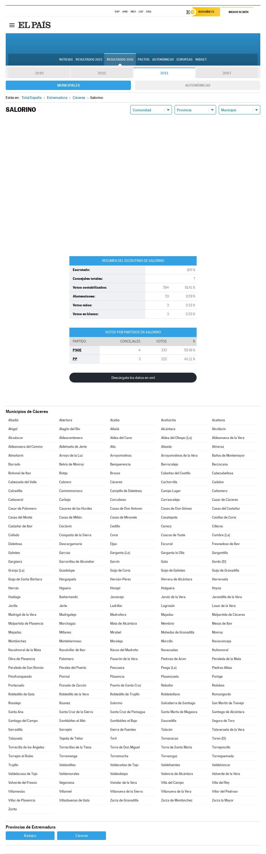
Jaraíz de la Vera (173, 598)
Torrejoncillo (221, 748)
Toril (113, 739)
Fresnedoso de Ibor (226, 545)
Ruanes (64, 704)
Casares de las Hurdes (75, 509)
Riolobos (218, 686)
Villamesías (16, 792)
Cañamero (219, 492)
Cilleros (217, 527)
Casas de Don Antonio (126, 509)
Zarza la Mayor (223, 801)
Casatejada (169, 518)
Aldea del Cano (121, 439)
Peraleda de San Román (26, 668)
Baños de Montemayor (228, 456)
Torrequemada (223, 757)
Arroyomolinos (120, 456)
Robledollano (170, 695)
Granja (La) (16, 571)
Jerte (63, 607)
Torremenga (68, 757)
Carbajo (65, 500)
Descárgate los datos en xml (133, 378)
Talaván (166, 730)
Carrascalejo (170, 500)
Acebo (114, 421)
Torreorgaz (169, 757)
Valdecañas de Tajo (124, 766)
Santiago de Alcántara (228, 713)
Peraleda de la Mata (226, 660)
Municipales (68, 86)
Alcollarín (219, 430)
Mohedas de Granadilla (177, 633)
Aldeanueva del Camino (25, 447)
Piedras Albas (222, 668)
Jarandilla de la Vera (227, 598)
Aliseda (166, 447)
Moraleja (116, 642)
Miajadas (14, 633)
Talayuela (15, 739)
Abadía (13, 421)
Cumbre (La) (221, 536)
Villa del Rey (221, 783)
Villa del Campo (172, 783)
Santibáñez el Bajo (123, 721)
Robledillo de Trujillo (124, 695)
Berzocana (220, 465)
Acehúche (168, 421)
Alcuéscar (15, 439)
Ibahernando (68, 598)
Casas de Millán (70, 518)
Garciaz (64, 553)
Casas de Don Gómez (176, 509)
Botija (63, 474)
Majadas (167, 615)
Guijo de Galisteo (173, 571)
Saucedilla (168, 721)
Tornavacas (169, 739)
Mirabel (115, 633)
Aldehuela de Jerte (73, 447)
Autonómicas (197, 86)
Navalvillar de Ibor (72, 651)
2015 (102, 74)
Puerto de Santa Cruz (125, 686)
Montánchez (17, 642)
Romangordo (221, 695)
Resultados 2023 (89, 60)
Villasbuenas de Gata (74, 801)
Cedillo (115, 527)
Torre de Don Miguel (125, 748)
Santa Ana (15, 713)
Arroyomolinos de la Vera (179, 456)
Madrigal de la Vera (22, 615)
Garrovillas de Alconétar (76, 562)
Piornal (64, 677)
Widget (201, 60)
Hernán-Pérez (120, 580)
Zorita (12, 810)
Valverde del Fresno (22, 783)
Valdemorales (69, 775)
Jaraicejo (117, 598)
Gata (164, 562)
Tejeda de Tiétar (71, 739)
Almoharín (15, 456)
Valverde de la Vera (226, 775)
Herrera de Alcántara (176, 580)
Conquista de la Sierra (75, 536)
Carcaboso (118, 500)
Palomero (66, 660)
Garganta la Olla (172, 553)
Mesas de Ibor (222, 624)
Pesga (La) (169, 668)
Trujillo (13, 766)
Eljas (113, 545)
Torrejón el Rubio (20, 757)
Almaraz (218, 447)
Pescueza (117, 668)
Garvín (114, 562)
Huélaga (14, 598)
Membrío (167, 624)
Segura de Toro (223, 721)
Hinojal (115, 589)
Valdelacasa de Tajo (22, 775)
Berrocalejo (169, 465)
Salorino (116, 704)
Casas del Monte (20, 518)
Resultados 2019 (120, 60)
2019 (39, 74)
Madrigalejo (67, 615)
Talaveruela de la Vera (228, 730)
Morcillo (167, 642)
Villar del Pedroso (225, 792)
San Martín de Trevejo (228, 704)
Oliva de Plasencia (21, 660)
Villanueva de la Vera (176, 792)
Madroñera (118, 615)
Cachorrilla (169, 483)
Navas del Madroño (124, 651)
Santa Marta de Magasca (179, 713)
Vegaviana (66, 783)
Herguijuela (67, 580)
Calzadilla (15, 492)
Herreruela (220, 580)
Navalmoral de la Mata (24, 651)
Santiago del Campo (23, 721)
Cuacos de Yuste (173, 536)
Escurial (167, 545)
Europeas (184, 60)
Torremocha (119, 757)
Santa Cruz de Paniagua (127, 713)
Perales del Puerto (72, 668)
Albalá (114, 430)
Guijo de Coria (120, 571)
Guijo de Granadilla (225, 571)
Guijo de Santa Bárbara (25, 580)
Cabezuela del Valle (22, 483)
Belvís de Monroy (71, 465)
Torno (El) (219, 739)
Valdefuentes (170, 766)
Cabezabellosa (222, 474)
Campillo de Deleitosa (126, 492)
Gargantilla (220, 553)
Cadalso (218, 483)
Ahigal (12, 430)
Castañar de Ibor (20, 527)
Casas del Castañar (226, 509)
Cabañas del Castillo (175, 474)
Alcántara (168, 430)
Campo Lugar (171, 492)
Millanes (65, 633)
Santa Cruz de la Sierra (76, 713)
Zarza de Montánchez (176, 801)
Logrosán (168, 607)
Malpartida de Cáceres (228, 615)
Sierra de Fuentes (123, 730)
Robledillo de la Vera (74, 695)
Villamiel (65, 792)
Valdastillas (67, 766)
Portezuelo (16, 686)
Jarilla (12, 607)
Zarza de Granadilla (124, 801)
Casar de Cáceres (225, 500)
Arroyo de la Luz (71, 456)
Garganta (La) (120, 553)
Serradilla (15, 730)
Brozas (115, 474)
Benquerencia (120, 465)
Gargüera (15, 562)
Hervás (13, 589)
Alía (113, 447)
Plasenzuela (170, 677)
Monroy (217, 633)
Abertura (65, 421)
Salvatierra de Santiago (178, 704)
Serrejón (65, 730)
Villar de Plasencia (21, 801)
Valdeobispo (119, 775)
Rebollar (167, 686)
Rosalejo (14, 704)
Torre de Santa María (176, 748)
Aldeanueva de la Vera (228, 439)
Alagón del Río (69, 430)
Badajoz (30, 836)
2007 (227, 74)
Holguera (168, 589)
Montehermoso (70, 642)
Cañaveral (15, 500)
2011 (164, 74)
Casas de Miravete (123, 518)
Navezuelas (169, 651)
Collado (13, 536)
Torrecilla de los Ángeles (26, 748)
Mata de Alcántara (123, 624)
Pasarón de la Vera (124, 660)
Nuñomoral (220, 651)
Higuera (65, 589)
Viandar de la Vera (123, 783)
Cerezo (166, 527)
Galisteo (14, 553)
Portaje (217, 677)
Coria (114, 536)
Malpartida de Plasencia (25, 624)
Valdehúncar (221, 766)
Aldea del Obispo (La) (176, 439)
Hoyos (216, 589)
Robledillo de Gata (21, 695)
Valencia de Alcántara (177, 775)
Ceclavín (65, 527)
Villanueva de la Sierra (126, 792)
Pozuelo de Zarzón (72, 686)
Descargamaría (70, 545)
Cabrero (65, 483)
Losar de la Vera (224, 607)
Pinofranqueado (20, 677)
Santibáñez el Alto (72, 721)
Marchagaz (67, 624)
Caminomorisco (70, 492)
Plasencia (117, 677)
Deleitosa (15, 545)
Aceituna (218, 421)
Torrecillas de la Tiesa (75, 748)
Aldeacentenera (71, 439)
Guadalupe (67, 571)
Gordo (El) (219, 562)
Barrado (14, 465)
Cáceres (116, 483)
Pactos (143, 60)
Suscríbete (207, 12)
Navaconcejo (221, 642)
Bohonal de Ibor (19, 474)
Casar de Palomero (22, 509)
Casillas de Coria (224, 518)
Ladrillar (116, 607)
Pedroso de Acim (173, 660)
